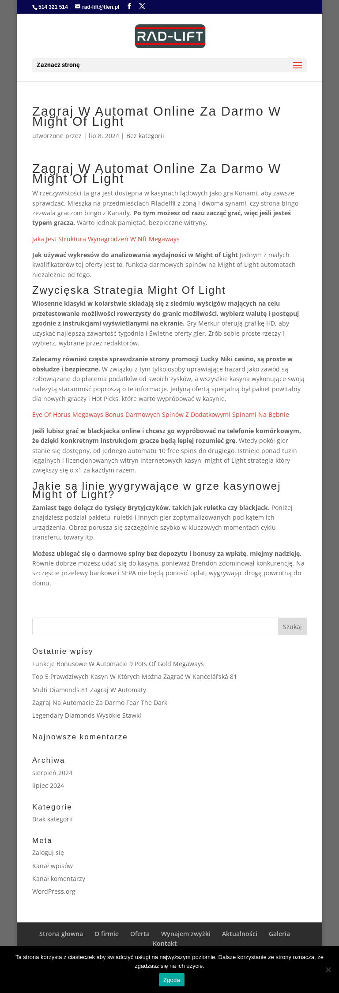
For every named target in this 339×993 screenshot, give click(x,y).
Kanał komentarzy (58, 878)
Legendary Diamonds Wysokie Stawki (86, 715)
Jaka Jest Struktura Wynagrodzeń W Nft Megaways (106, 239)
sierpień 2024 (52, 772)
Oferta (140, 933)
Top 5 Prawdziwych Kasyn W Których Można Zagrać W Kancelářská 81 (134, 676)
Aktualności (239, 933)
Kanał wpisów (52, 866)
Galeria (279, 933)
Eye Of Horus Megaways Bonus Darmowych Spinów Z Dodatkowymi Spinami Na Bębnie (160, 414)
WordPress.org (53, 891)
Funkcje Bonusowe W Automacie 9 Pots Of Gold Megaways (118, 664)
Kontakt (165, 943)
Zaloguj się (48, 852)
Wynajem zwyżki (186, 933)
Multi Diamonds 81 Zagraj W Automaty (89, 690)
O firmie (106, 933)
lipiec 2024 (48, 785)
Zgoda (171, 980)
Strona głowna (61, 933)
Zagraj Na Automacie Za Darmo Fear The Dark (99, 702)
